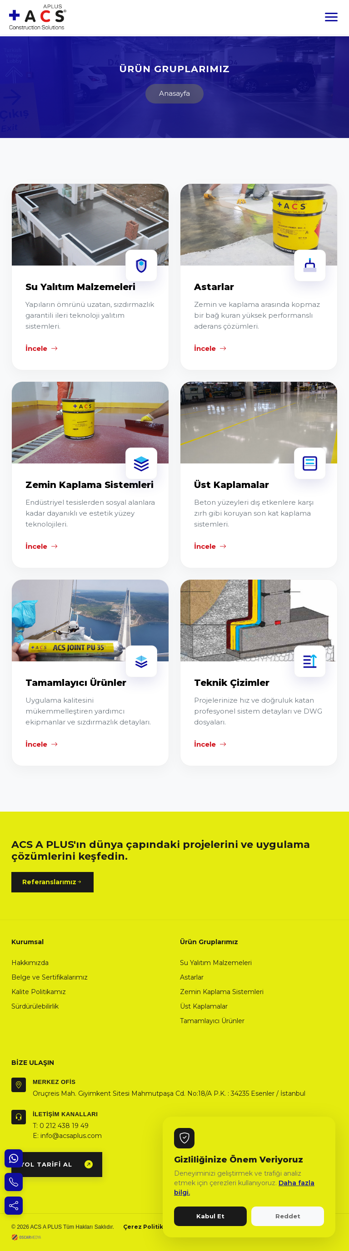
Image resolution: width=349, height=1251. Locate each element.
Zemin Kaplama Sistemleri (222, 992)
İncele (41, 349)
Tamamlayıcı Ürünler (212, 1021)
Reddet (287, 1216)
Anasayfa (174, 93)
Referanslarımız (52, 882)
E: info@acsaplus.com (67, 1136)
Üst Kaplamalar (204, 1006)
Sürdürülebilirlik (35, 1006)
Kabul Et (210, 1216)
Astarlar (192, 977)
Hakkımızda (30, 963)
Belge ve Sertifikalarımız (49, 977)
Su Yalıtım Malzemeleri (216, 963)
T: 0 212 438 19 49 (61, 1126)
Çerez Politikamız (150, 1226)
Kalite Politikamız (38, 992)
